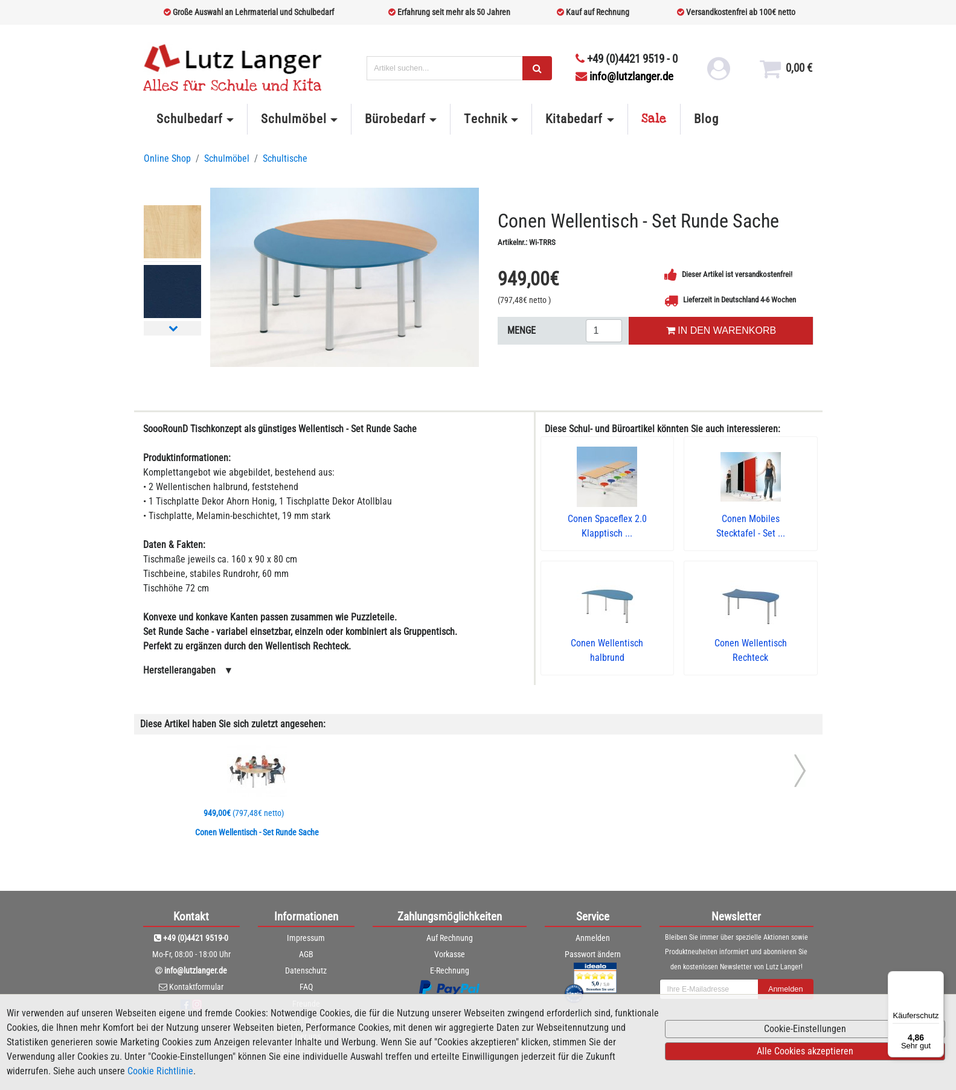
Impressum (306, 938)
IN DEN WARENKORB (721, 330)
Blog (706, 119)
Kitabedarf (574, 119)
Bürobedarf (395, 119)
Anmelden (593, 938)
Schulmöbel (293, 119)
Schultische (285, 158)
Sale (654, 119)
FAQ (306, 987)
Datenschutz (306, 970)
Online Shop (167, 158)
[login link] (717, 72)
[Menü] (936, 978)
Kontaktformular (196, 987)
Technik (485, 119)
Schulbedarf (189, 119)
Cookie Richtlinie (160, 1071)
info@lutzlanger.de (624, 76)
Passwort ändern (593, 954)
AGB (306, 954)
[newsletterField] (709, 989)
